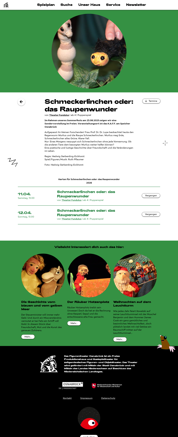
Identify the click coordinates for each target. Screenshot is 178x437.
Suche (66, 4)
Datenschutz (108, 398)
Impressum (86, 398)
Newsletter (136, 4)
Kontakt (67, 398)
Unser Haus (89, 4)
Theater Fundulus (59, 115)
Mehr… (27, 336)
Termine (153, 101)
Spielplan (46, 4)
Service (113, 4)
